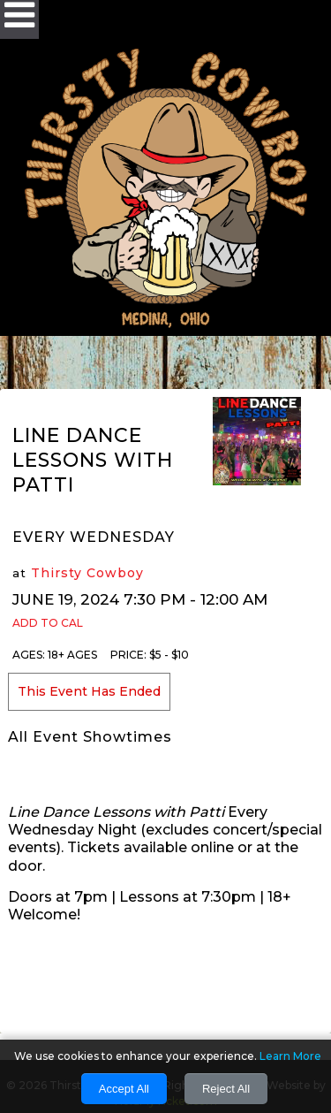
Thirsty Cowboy (87, 573)
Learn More (290, 1056)
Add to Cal (47, 622)
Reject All (226, 1088)
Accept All (124, 1088)
